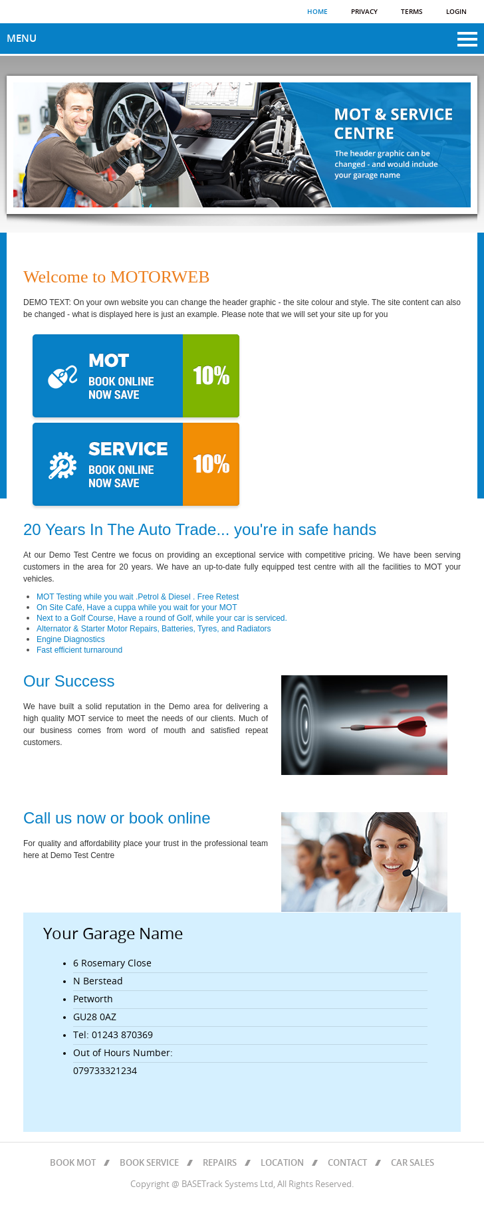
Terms (412, 12)
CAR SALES (412, 1163)
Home (317, 12)
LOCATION (282, 1163)
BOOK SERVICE (149, 1163)
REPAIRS (220, 1163)
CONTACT (347, 1163)
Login (456, 12)
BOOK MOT (73, 1163)
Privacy (364, 12)
